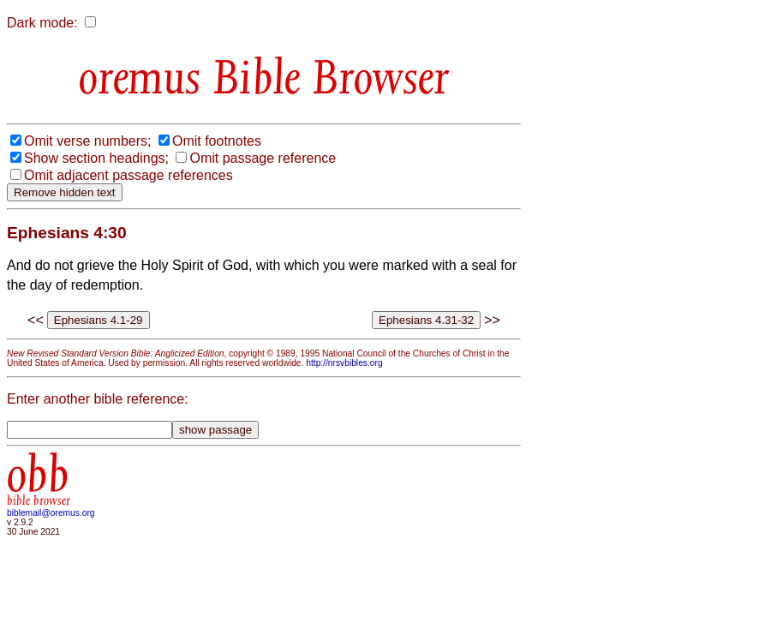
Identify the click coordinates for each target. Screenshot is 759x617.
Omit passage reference (262, 158)
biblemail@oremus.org (51, 513)
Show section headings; (96, 158)
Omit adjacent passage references (128, 175)
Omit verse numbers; (87, 141)
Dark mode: (42, 22)
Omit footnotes (216, 141)
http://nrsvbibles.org (344, 363)
